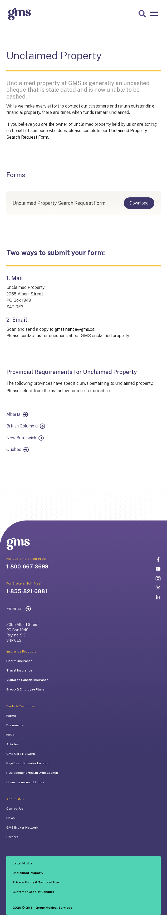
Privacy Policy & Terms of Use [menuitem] (36, 882)
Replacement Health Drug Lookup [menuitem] (32, 773)
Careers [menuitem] (12, 837)
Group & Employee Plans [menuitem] (25, 689)
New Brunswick (21, 437)
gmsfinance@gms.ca (75, 329)
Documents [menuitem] (15, 725)
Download (139, 203)
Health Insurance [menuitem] (19, 661)
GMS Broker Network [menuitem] (22, 827)
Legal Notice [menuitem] (23, 863)
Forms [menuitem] (11, 716)
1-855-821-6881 (26, 591)
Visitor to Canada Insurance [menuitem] (27, 680)
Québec (13, 449)
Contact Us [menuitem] (14, 808)
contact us (31, 335)
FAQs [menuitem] (10, 735)
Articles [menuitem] (12, 744)
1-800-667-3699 (27, 566)
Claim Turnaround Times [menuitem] (25, 782)
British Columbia (22, 426)
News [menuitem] (10, 818)
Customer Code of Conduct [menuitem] (33, 892)
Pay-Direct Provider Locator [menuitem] (27, 763)
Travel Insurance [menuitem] (19, 670)
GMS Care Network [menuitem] (20, 754)
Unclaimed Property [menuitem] (28, 873)
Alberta (13, 414)
